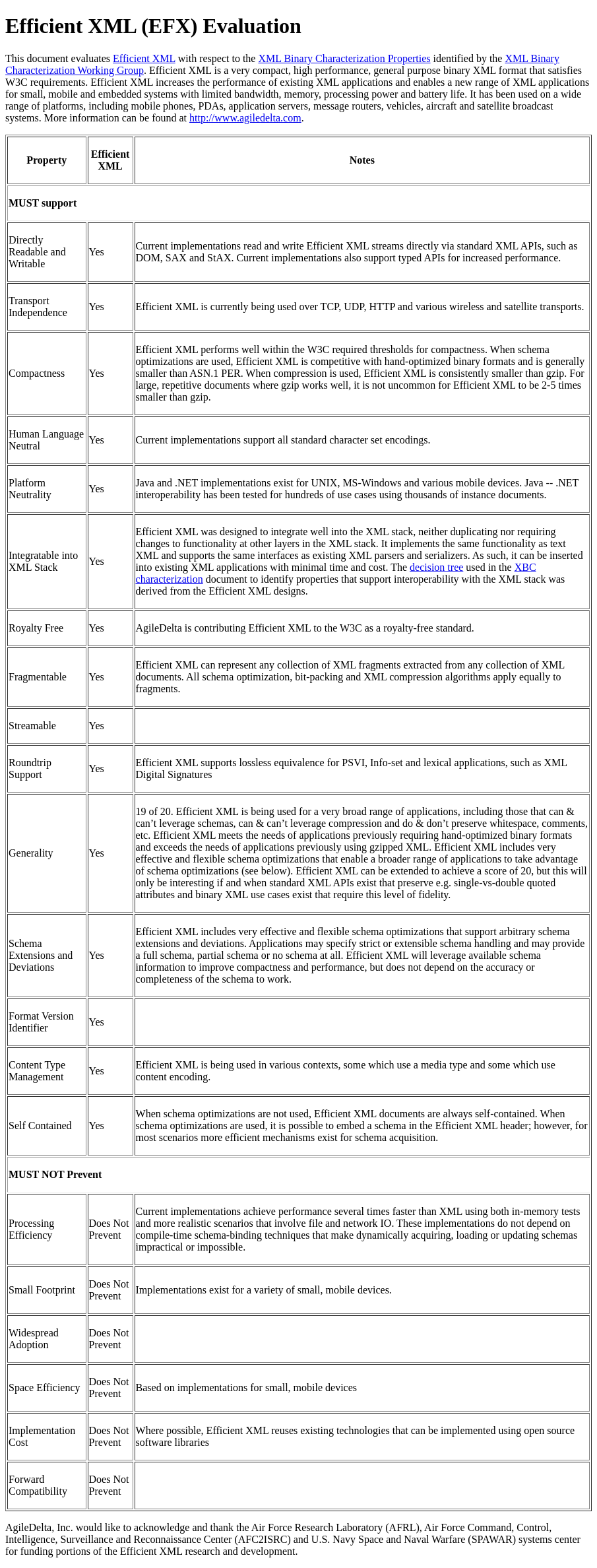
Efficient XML (144, 58)
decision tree (436, 567)
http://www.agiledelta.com (245, 117)
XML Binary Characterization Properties (344, 58)
